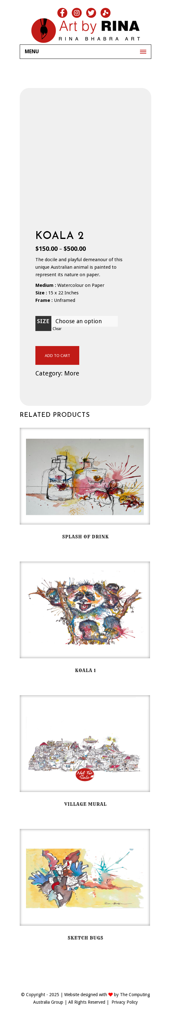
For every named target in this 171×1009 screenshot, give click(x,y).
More (71, 373)
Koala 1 (85, 670)
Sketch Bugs (85, 938)
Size (43, 321)
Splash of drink (85, 537)
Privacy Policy (124, 1002)
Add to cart (57, 355)
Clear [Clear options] (57, 329)
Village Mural (85, 804)
